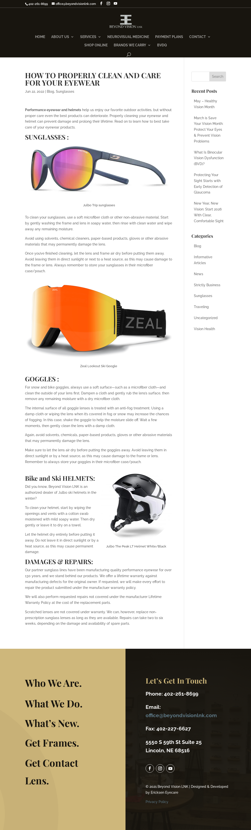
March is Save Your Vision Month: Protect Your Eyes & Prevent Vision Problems (208, 129)
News (198, 274)
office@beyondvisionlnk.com (179, 707)
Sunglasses (65, 91)
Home (40, 37)
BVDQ (162, 45)
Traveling (201, 307)
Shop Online (96, 45)
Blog (50, 91)
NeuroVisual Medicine (128, 37)
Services (88, 37)
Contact (197, 37)
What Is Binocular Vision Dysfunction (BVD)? (209, 158)
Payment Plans (169, 37)
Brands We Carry (130, 45)
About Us (60, 37)
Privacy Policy (156, 790)
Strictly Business (207, 285)
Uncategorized (206, 318)
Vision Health (204, 329)
